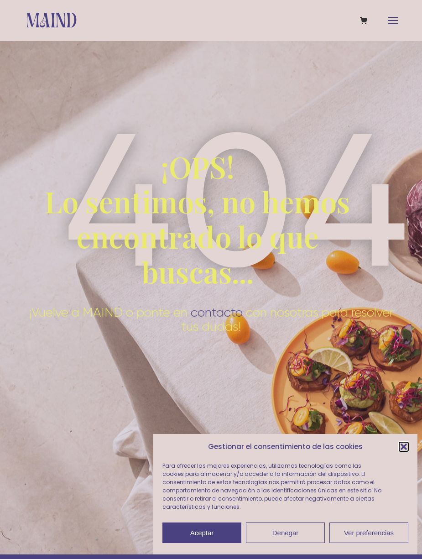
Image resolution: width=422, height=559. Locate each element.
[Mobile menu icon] (392, 20)
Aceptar (202, 533)
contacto (217, 305)
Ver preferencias (369, 533)
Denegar (285, 533)
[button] (403, 446)
